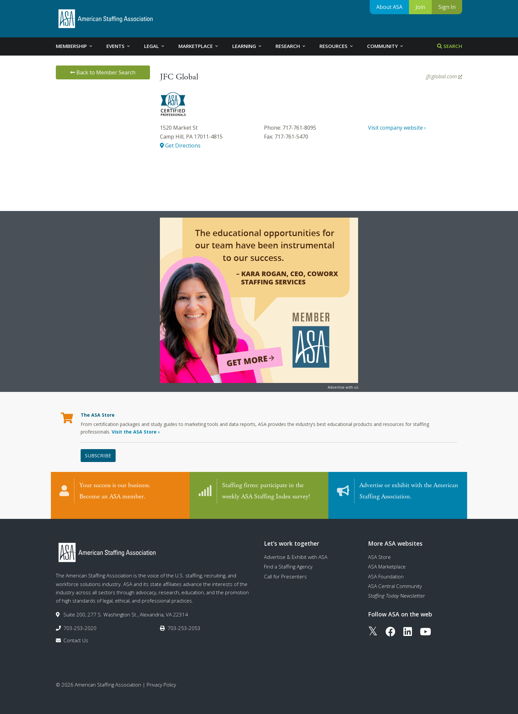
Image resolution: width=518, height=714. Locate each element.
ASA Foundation (386, 570)
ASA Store (379, 550)
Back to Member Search (102, 72)
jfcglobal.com (444, 76)
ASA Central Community (395, 579)
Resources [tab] (336, 46)
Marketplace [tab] (198, 46)
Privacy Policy (161, 678)
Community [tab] (385, 46)
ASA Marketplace (387, 560)
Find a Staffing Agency (288, 560)
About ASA (389, 7)
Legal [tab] (154, 46)
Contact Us (75, 634)
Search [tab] (449, 46)
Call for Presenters (285, 570)
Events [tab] (118, 46)
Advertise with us (343, 387)
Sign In (447, 7)
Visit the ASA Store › (136, 432)
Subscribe (98, 455)
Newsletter (396, 589)
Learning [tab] (247, 46)
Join (420, 7)
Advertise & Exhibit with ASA (295, 550)
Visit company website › (397, 127)
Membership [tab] (74, 46)
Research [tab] (291, 46)
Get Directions (180, 145)
